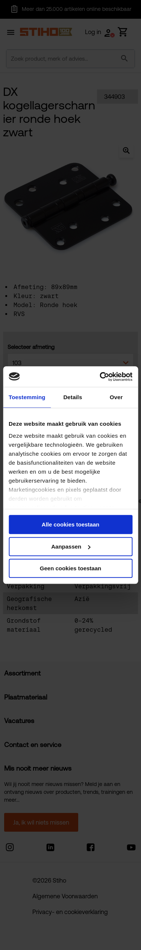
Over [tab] (116, 397)
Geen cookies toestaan (70, 568)
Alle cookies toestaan (70, 524)
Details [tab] (72, 397)
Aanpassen (70, 546)
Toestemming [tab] (27, 397)
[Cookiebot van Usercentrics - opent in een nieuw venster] (100, 377)
